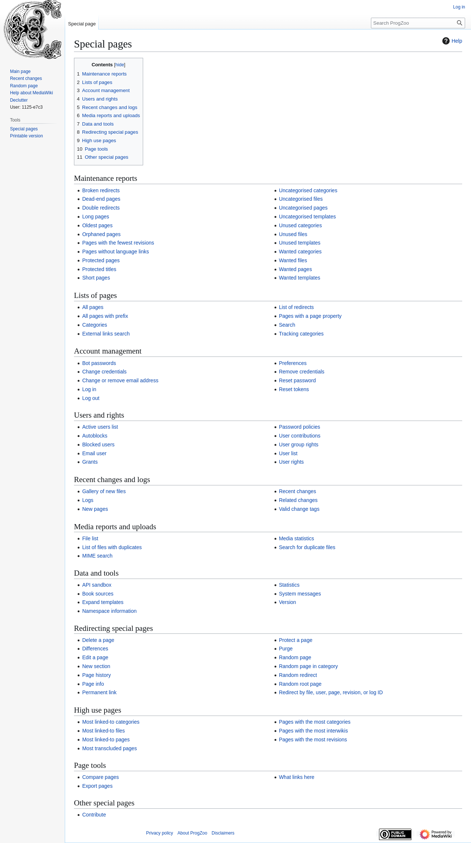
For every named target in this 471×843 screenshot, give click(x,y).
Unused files (293, 234)
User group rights (298, 444)
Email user (94, 453)
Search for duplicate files (307, 547)
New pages (95, 509)
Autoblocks (94, 436)
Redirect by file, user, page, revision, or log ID (331, 692)
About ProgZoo (192, 833)
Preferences (293, 363)
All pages (92, 307)
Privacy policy (159, 833)
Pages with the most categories (315, 722)
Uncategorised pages (303, 208)
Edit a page (95, 657)
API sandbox (96, 585)
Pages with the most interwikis (313, 731)
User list (288, 453)
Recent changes (297, 491)
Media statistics (296, 538)
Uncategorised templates (307, 216)
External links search (106, 334)
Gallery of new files (103, 491)
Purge (286, 648)
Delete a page (98, 640)
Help (451, 41)
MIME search (97, 556)
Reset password (297, 380)
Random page (295, 657)
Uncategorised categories (308, 190)
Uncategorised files (301, 199)
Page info (93, 684)
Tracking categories (301, 334)
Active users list (100, 427)
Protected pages (101, 260)
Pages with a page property (310, 316)
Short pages (96, 278)
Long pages (95, 216)
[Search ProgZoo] (418, 23)
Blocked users (98, 444)
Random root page (300, 684)
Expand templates (102, 602)
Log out (90, 398)
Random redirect (298, 675)
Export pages (97, 786)
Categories (94, 325)
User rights (291, 462)
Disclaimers (223, 833)
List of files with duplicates (112, 547)
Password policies (299, 427)
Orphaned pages (101, 234)
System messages (300, 594)
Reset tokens (294, 389)
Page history (96, 675)
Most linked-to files (103, 731)
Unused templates (300, 243)
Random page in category (308, 666)
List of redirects (296, 307)
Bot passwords (99, 363)
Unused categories (300, 225)
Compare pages (100, 777)
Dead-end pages (101, 199)
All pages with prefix (105, 316)
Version (287, 602)
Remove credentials (302, 372)
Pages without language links (115, 251)
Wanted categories (300, 251)
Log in (89, 389)
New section (96, 666)
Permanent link (99, 692)
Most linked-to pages (106, 739)
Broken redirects (101, 190)
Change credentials (104, 372)
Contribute (94, 815)
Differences (95, 648)
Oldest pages (97, 225)
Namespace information (109, 611)
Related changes (298, 500)
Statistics (289, 585)
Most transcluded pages (109, 748)
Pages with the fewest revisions (118, 243)
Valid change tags (299, 509)
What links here (296, 777)
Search (287, 325)
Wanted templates (299, 278)
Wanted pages (295, 269)
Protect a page (295, 640)
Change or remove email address (120, 380)
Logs (87, 500)
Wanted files (293, 260)
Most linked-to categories (110, 722)
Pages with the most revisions (313, 739)
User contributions (300, 436)
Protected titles (99, 269)
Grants (90, 462)
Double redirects (101, 208)
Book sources (97, 594)
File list (90, 538)
